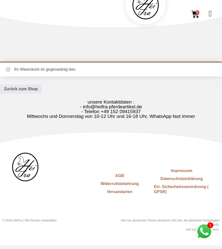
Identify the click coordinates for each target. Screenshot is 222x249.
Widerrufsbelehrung (119, 184)
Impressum (181, 171)
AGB (119, 176)
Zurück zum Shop (21, 89)
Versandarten (119, 192)
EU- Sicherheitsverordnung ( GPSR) (181, 189)
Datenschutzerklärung (182, 179)
